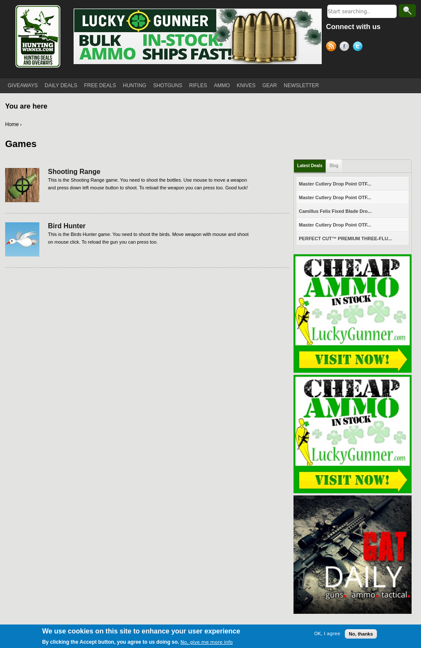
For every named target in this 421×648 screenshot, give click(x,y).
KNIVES (246, 85)
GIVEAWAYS (23, 85)
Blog (333, 165)
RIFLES (198, 85)
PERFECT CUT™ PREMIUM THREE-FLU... (345, 238)
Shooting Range (74, 171)
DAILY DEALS (60, 85)
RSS (332, 47)
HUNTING (134, 85)
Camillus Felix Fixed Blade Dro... (335, 211)
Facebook (346, 47)
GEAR (269, 85)
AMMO (222, 85)
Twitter (359, 47)
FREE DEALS (100, 85)
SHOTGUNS (167, 85)
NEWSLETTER (301, 85)
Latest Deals (310, 165)
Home (12, 124)
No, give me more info (207, 643)
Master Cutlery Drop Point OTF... (335, 183)
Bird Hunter (67, 226)
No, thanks (361, 634)
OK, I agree (327, 635)
